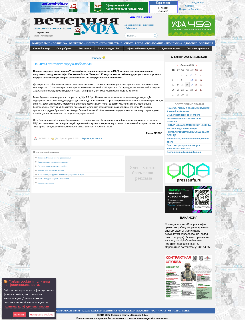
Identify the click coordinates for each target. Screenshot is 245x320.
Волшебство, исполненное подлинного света (188, 140)
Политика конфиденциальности (26, 306)
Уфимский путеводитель (141, 48)
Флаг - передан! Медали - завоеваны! (53, 179)
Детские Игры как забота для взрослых (54, 158)
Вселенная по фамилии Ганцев (184, 152)
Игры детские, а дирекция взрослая (53, 162)
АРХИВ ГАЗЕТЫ (91, 310)
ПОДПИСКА (110, 310)
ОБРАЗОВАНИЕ (154, 43)
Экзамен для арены (46, 183)
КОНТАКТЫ (126, 310)
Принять (19, 314)
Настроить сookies (41, 314)
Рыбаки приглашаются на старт (51, 170)
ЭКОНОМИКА (173, 43)
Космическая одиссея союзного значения (184, 120)
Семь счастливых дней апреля (183, 115)
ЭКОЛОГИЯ (206, 43)
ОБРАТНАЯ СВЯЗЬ (179, 310)
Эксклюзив (85, 48)
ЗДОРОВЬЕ (190, 43)
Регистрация (47, 35)
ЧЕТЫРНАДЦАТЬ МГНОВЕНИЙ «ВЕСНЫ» (189, 125)
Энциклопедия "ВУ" (109, 48)
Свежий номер (41, 48)
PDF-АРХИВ (159, 310)
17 (191, 84)
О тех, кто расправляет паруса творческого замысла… (183, 147)
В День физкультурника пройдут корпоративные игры (61, 174)
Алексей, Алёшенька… (179, 111)
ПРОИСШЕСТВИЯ (111, 43)
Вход (36, 35)
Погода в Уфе (197, 2)
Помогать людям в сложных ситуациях (188, 108)
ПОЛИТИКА (60, 43)
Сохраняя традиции (197, 48)
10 (191, 79)
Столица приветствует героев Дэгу (52, 166)
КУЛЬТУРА (92, 43)
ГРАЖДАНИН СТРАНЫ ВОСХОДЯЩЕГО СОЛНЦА (188, 133)
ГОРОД (139, 43)
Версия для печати (91, 138)
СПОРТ (128, 43)
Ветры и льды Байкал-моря (182, 128)
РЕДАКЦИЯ (143, 310)
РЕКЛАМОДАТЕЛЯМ (67, 310)
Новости (96, 58)
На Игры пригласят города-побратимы (62, 64)
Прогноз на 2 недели (189, 9)
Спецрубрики (64, 48)
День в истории (171, 48)
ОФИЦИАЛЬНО (41, 43)
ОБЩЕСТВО (76, 43)
